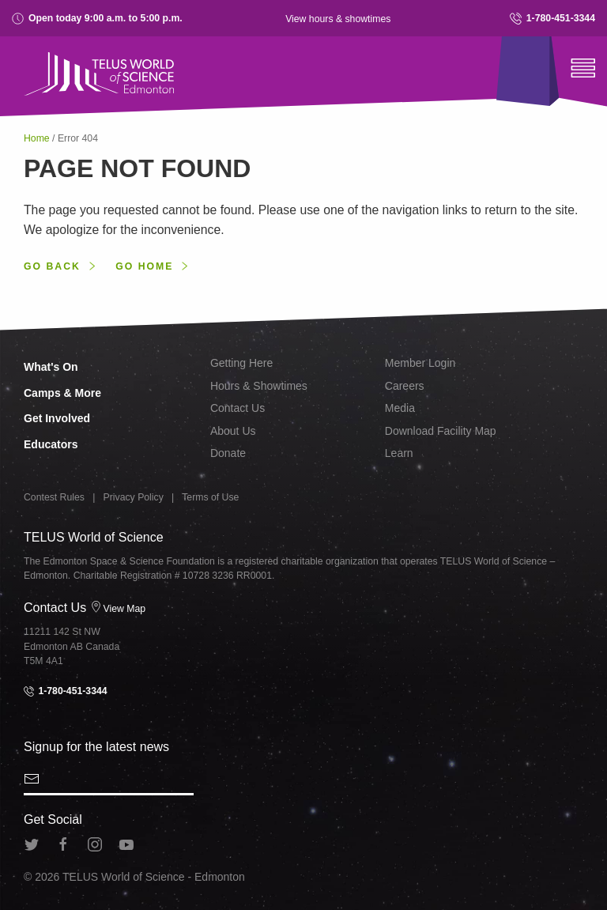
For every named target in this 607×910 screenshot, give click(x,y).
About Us (233, 431)
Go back (52, 266)
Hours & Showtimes (258, 385)
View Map (118, 608)
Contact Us (237, 408)
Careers (404, 385)
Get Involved (57, 418)
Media (400, 408)
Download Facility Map (440, 431)
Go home (144, 266)
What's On (51, 367)
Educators (50, 444)
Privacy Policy (134, 497)
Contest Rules (54, 497)
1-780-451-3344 (552, 19)
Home (38, 138)
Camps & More (62, 393)
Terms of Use (210, 497)
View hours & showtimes (337, 19)
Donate (228, 453)
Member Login (420, 363)
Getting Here (241, 363)
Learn (399, 453)
